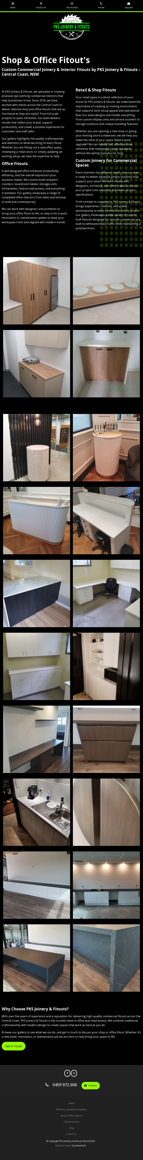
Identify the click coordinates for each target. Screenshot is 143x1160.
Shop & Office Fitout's (71, 1115)
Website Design (63, 1145)
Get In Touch (13, 1046)
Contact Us (71, 1133)
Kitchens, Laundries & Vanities (71, 1109)
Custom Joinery (71, 1121)
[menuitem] (71, 1103)
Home (71, 1103)
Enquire (93, 1085)
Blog (71, 1127)
